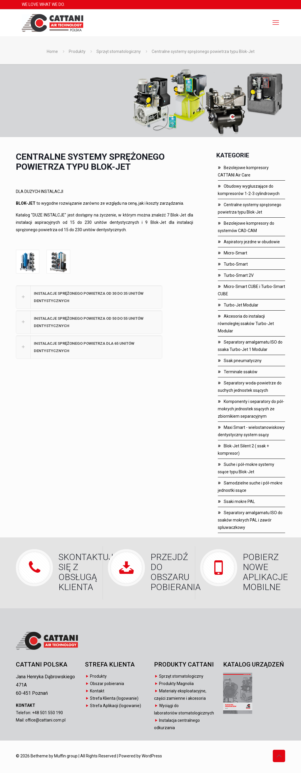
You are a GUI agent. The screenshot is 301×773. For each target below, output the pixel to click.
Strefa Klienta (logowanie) (114, 698)
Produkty (77, 51)
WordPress (152, 756)
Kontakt (97, 691)
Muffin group (66, 756)
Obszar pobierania (107, 683)
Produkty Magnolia (176, 683)
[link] (27, 261)
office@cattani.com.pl (45, 720)
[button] (89, 297)
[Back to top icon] (279, 756)
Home (52, 51)
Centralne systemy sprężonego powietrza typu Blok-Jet (203, 51)
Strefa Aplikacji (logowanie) (115, 705)
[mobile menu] (276, 23)
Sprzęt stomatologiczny (118, 51)
